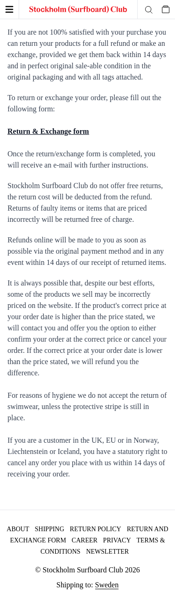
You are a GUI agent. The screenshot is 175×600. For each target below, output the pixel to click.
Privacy (117, 540)
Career (85, 540)
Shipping (49, 529)
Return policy (95, 529)
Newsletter (107, 551)
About (18, 529)
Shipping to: (87, 585)
